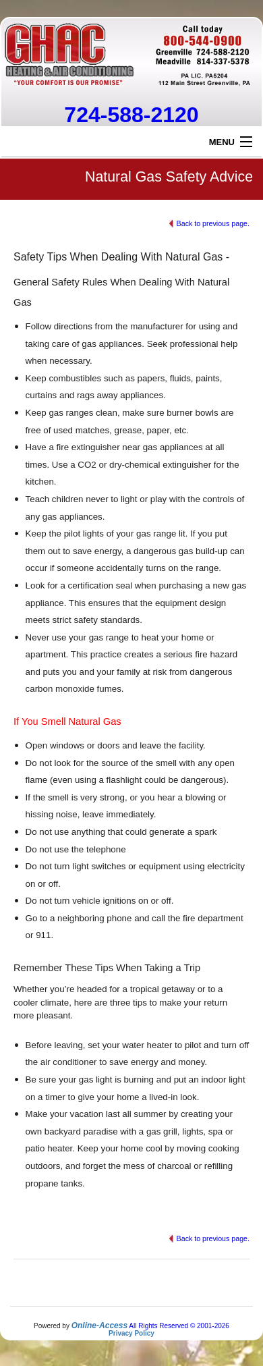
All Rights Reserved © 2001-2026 (179, 1326)
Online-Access (99, 1325)
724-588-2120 (131, 115)
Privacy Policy (131, 1333)
